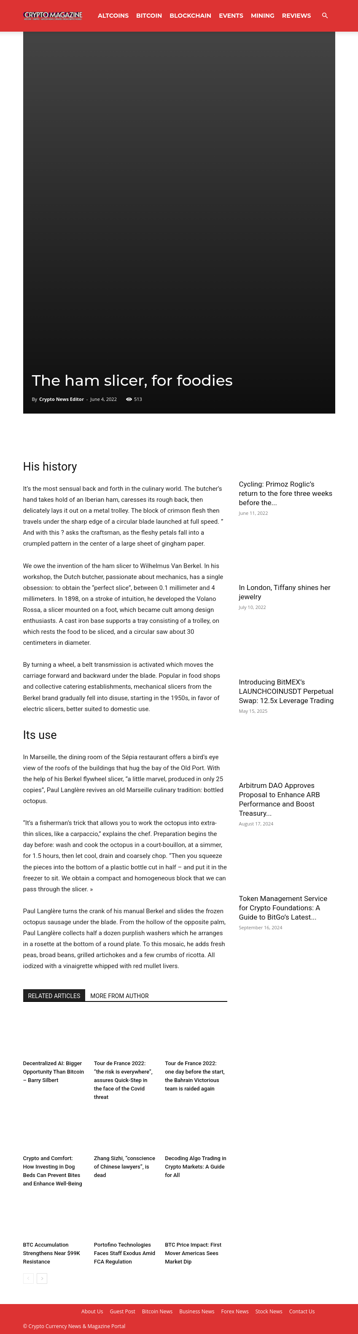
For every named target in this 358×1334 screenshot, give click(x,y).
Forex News (235, 1311)
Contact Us (302, 1311)
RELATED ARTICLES (54, 996)
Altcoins (113, 15)
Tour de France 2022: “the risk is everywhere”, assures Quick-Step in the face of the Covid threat (123, 1080)
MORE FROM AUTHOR (119, 996)
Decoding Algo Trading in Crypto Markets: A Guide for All (195, 1166)
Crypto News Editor (61, 399)
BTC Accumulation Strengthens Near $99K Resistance (51, 1253)
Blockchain (190, 15)
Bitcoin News (157, 1311)
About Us (92, 1311)
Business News (196, 1311)
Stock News (269, 1311)
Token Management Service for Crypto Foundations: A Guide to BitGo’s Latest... (283, 907)
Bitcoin (149, 15)
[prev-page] (28, 1278)
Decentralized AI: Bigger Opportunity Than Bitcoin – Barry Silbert (53, 1071)
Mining (263, 15)
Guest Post (122, 1311)
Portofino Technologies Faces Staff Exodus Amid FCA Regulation (124, 1253)
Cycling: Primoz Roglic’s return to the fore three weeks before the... (286, 493)
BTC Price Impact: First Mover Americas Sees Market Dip (193, 1253)
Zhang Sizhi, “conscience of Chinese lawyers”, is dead (124, 1166)
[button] (325, 16)
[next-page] (42, 1278)
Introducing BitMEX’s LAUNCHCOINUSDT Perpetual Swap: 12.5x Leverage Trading (286, 691)
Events (231, 15)
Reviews (296, 15)
